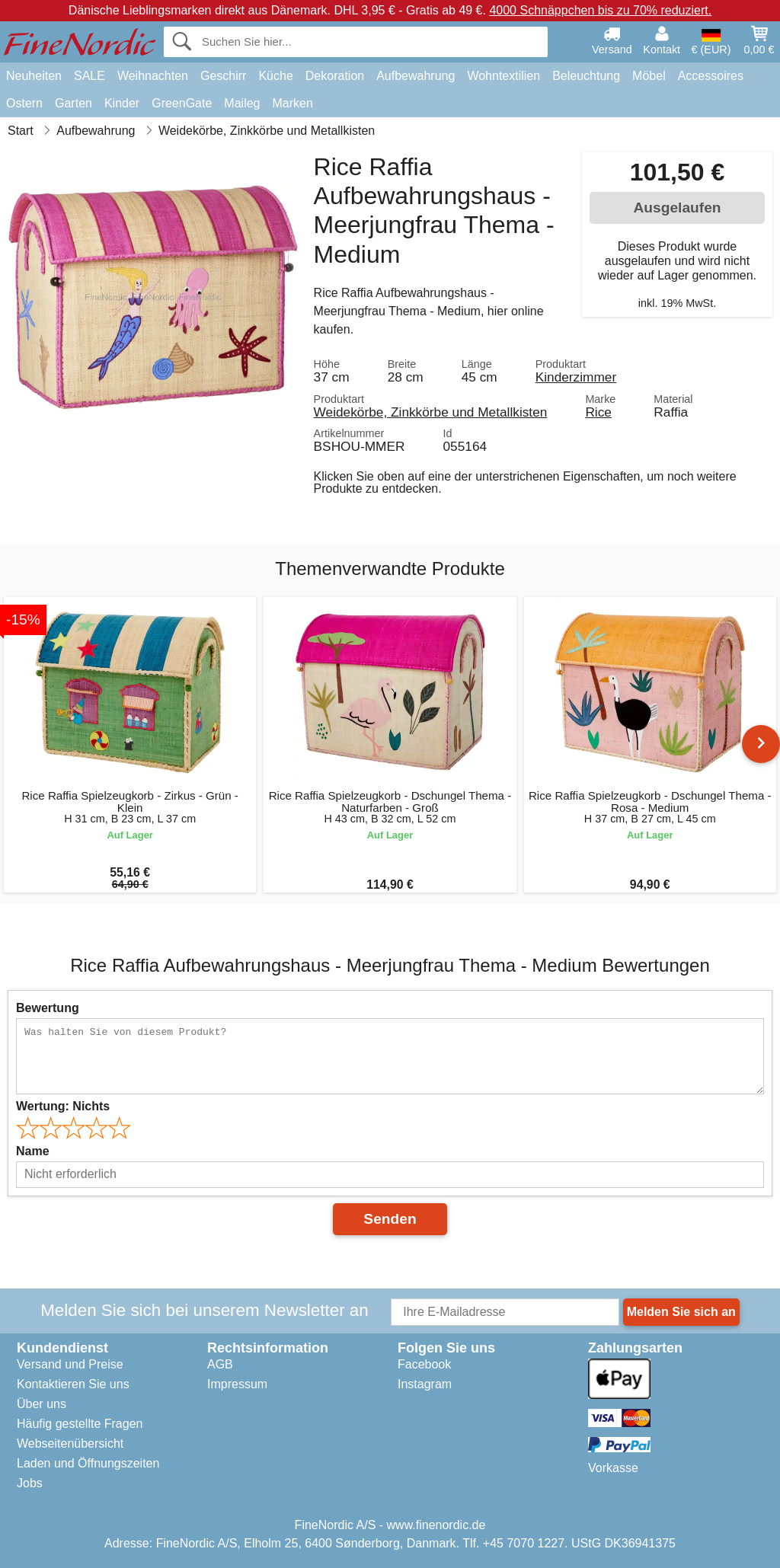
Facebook (424, 1364)
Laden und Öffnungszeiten (88, 1463)
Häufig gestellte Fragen (79, 1423)
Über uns (41, 1403)
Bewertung (47, 1007)
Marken (292, 103)
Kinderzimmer (576, 377)
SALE (89, 75)
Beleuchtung (586, 75)
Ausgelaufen (677, 208)
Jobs (30, 1483)
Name (33, 1151)
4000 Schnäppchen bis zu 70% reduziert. (600, 10)
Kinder (121, 103)
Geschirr (223, 75)
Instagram (425, 1384)
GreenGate (182, 103)
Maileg (242, 103)
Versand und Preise (70, 1364)
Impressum (237, 1384)
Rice (598, 412)
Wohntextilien (503, 75)
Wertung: (63, 1106)
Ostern (24, 103)
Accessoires (710, 75)
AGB (220, 1364)
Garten (73, 103)
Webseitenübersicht (70, 1443)
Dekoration (334, 75)
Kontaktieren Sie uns (73, 1384)
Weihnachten (152, 75)
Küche (275, 75)
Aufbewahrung (415, 75)
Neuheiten (34, 75)
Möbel (649, 75)
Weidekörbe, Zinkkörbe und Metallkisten (431, 412)
